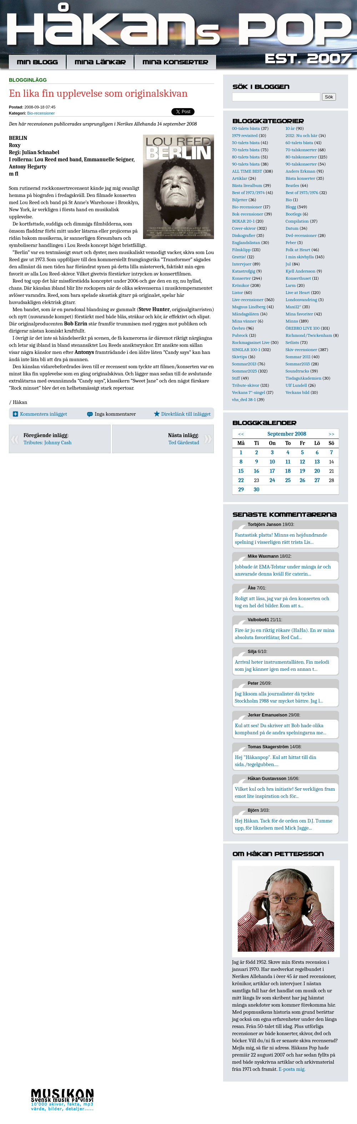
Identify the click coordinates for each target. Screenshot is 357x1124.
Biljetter (239, 199)
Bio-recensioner (41, 113)
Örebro (238, 328)
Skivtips (239, 356)
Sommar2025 (244, 371)
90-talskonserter (301, 164)
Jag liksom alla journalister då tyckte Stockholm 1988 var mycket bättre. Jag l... (279, 697)
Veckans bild (298, 392)
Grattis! (239, 256)
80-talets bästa (246, 157)
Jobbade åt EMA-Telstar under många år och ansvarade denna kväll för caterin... (283, 570)
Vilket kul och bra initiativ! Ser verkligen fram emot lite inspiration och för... (285, 792)
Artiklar (239, 178)
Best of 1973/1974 (248, 192)
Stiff (236, 378)
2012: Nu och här (301, 135)
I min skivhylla (300, 256)
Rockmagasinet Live (251, 342)
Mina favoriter (299, 314)
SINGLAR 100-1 (246, 349)
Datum (292, 228)
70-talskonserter (301, 149)
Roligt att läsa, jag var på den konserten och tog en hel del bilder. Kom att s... (282, 602)
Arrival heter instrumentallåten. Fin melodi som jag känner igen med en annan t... (282, 665)
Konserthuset (298, 278)
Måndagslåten (245, 314)
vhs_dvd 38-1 (244, 399)
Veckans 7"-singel (248, 392)
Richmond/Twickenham (309, 335)
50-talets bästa (246, 142)
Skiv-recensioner (301, 349)
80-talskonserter (301, 157)
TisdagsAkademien (303, 378)
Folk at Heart (298, 249)
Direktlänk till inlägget (182, 414)
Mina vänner (244, 321)
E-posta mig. (291, 1069)
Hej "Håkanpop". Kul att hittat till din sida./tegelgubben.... (275, 761)
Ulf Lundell (296, 385)
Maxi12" (293, 306)
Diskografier (243, 235)
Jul (288, 264)
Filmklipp (241, 249)
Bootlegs (294, 214)
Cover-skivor (244, 228)
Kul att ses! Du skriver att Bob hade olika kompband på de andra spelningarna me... (280, 729)
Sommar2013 (244, 363)
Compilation (297, 221)
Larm (291, 285)
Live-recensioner (247, 299)
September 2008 (287, 434)
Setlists (292, 342)
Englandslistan (246, 242)
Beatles (292, 185)
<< (241, 434)
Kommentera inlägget (39, 414)
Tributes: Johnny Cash (48, 442)
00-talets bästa (246, 128)
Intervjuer (241, 264)
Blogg (291, 206)
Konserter (241, 278)
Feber (291, 242)
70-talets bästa (246, 149)
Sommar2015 (298, 363)
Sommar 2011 (298, 356)
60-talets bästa (299, 142)
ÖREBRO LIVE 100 (303, 328)
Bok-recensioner (247, 214)
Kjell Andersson (301, 271)
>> (331, 434)
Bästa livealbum (247, 185)
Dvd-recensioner (301, 235)
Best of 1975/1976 (302, 192)
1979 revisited (245, 135)
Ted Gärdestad (184, 442)
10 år (290, 128)
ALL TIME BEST (247, 171)
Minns (292, 321)
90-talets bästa (246, 164)
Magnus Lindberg (249, 306)
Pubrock (240, 335)
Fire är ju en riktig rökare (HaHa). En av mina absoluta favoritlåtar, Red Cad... (285, 634)
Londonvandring (301, 299)
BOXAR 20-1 (243, 221)
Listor (237, 292)
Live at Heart (298, 292)
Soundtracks (297, 371)
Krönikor (240, 285)
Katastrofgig (243, 271)
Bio (289, 199)
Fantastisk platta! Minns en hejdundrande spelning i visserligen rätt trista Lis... (281, 538)
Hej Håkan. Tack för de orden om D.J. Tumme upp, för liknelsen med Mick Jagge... (283, 824)
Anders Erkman (300, 171)
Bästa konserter (300, 178)
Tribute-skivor (245, 385)
